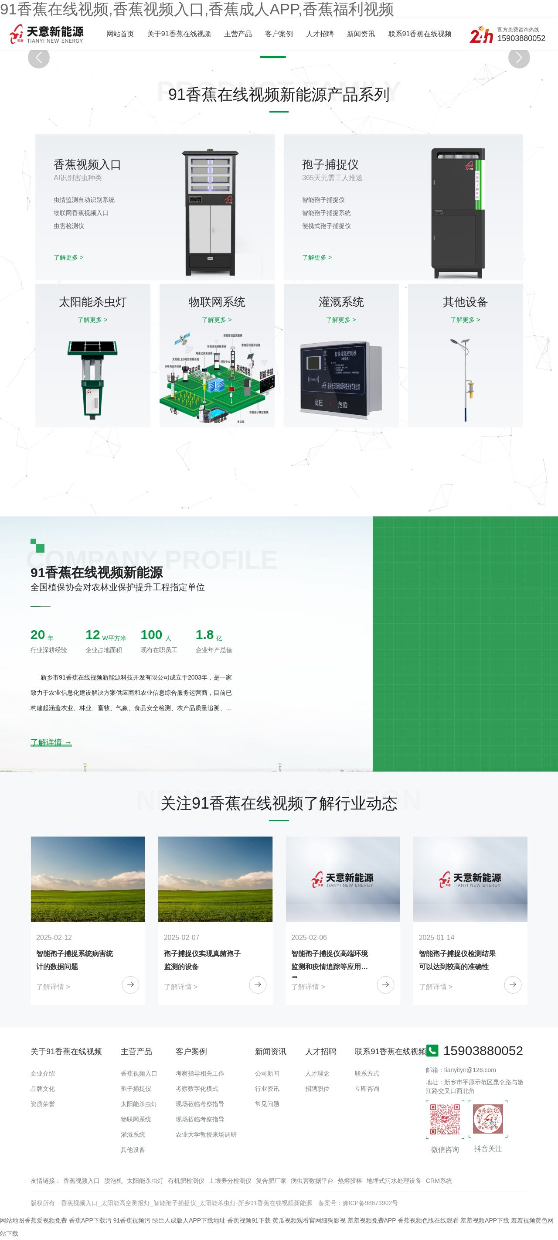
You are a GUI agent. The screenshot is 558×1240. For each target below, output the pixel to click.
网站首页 (120, 34)
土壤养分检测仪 (230, 1180)
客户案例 (279, 34)
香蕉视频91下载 (249, 1220)
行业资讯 (267, 1088)
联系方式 (367, 1073)
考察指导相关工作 (200, 1073)
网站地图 (12, 1220)
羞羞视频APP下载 (484, 1220)
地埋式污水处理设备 (394, 1180)
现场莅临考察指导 (200, 1103)
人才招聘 (320, 34)
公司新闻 (267, 1073)
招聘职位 (317, 1088)
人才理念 (317, 1073)
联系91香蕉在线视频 (420, 34)
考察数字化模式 (197, 1088)
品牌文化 (43, 1088)
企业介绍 (43, 1073)
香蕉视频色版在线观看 (428, 1220)
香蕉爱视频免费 (45, 1220)
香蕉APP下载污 (90, 1220)
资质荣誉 (43, 1103)
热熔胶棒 (350, 1180)
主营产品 (238, 34)
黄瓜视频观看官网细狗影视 (309, 1220)
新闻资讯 (361, 34)
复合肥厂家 (271, 1180)
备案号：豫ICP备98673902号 (358, 1202)
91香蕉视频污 (132, 1220)
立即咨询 (367, 1088)
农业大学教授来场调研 (206, 1134)
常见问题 (267, 1103)
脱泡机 (113, 1180)
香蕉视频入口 (139, 1073)
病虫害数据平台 (312, 1180)
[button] (264, 57)
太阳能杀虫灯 (139, 1103)
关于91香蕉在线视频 (179, 34)
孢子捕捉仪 (136, 1088)
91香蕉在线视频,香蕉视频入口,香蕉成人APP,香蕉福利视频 (197, 8)
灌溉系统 (133, 1134)
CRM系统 (439, 1180)
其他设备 (133, 1149)
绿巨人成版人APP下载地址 (188, 1220)
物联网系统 (136, 1119)
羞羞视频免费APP (371, 1220)
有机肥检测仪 (186, 1180)
